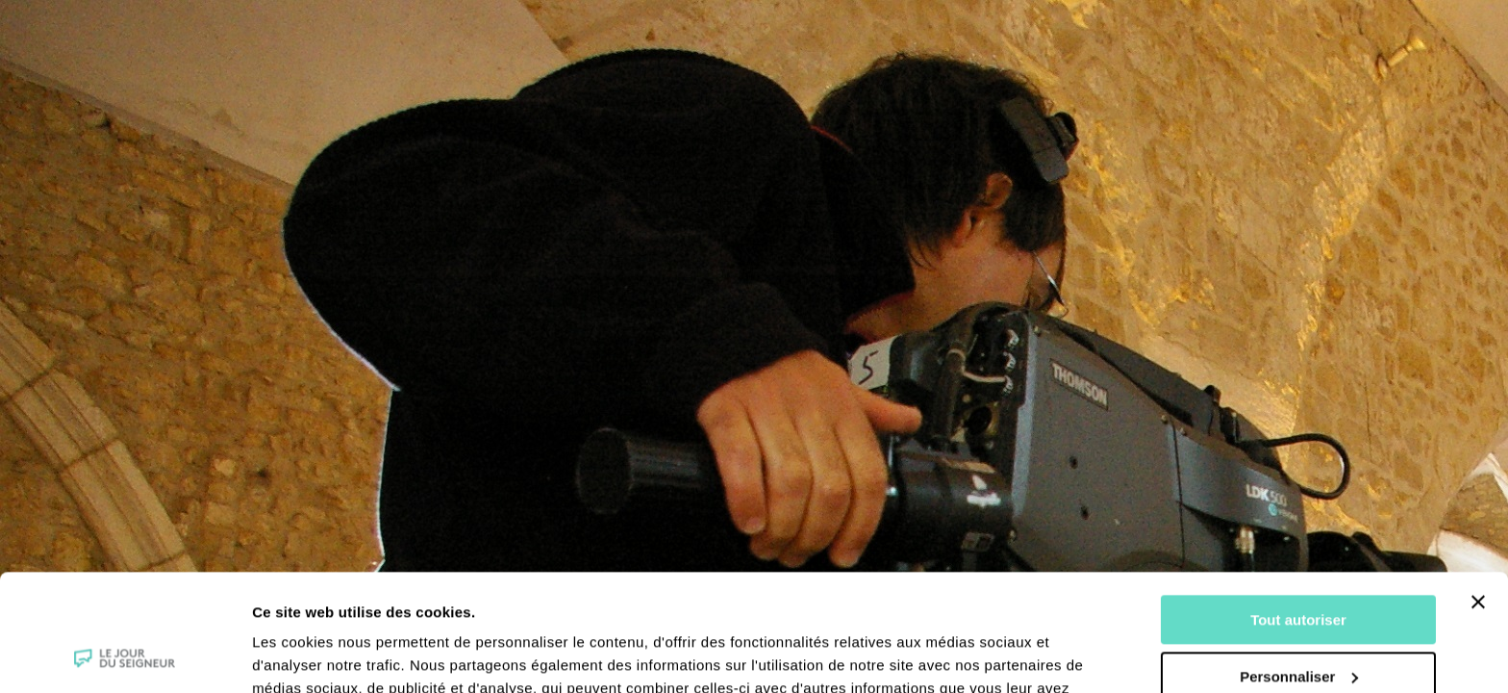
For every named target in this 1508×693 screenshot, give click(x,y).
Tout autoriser (1298, 510)
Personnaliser (1299, 566)
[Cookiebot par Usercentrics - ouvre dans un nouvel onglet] (124, 655)
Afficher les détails (317, 655)
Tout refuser (1298, 623)
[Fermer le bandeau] (1478, 493)
